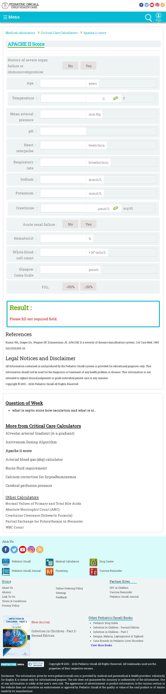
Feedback (61, 597)
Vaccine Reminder (121, 592)
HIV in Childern (119, 587)
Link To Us (8, 596)
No (70, 66)
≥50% (88, 287)
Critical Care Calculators (59, 33)
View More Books (101, 645)
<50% (70, 287)
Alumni (6, 592)
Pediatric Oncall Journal (124, 596)
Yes (89, 66)
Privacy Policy (10, 605)
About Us (7, 587)
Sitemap (61, 592)
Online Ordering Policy (69, 588)
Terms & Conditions (14, 601)
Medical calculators (20, 33)
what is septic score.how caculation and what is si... (54, 410)
